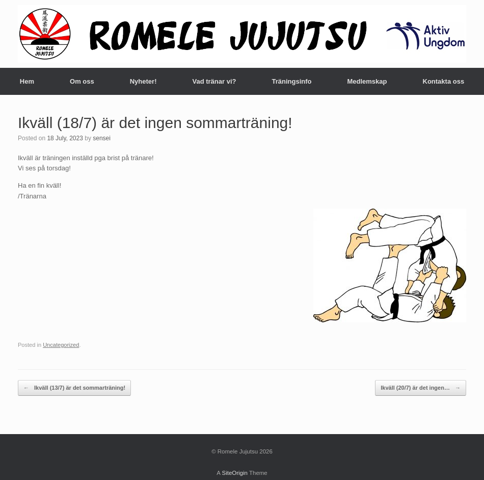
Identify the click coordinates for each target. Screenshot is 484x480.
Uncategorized (61, 345)
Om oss (82, 81)
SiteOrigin (235, 473)
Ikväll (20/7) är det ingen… (421, 388)
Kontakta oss (444, 81)
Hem (27, 81)
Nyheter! (143, 81)
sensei (102, 138)
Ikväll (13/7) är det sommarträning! (74, 388)
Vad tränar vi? (214, 81)
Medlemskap (367, 81)
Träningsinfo (291, 81)
